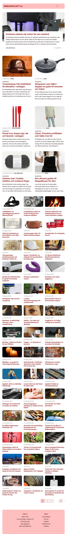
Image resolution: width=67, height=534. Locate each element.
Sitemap (46, 526)
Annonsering (46, 517)
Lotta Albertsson (10, 48)
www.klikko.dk (26, 526)
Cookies (46, 521)
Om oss (46, 519)
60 (61, 501)
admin (12, 78)
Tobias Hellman (16, 128)
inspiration (5, 81)
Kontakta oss (46, 524)
